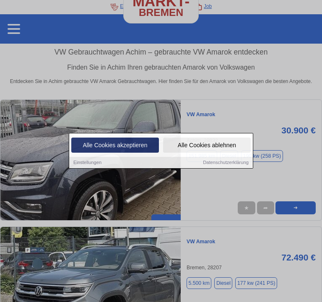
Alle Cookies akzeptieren (115, 145)
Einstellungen (87, 162)
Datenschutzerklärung (226, 162)
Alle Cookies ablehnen (207, 145)
